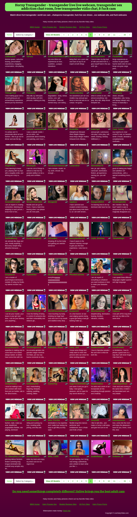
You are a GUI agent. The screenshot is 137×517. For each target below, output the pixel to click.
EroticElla (73, 129)
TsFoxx (29, 56)
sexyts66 (95, 420)
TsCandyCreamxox (56, 166)
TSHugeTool (10, 93)
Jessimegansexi (33, 347)
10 (109, 35)
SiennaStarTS (97, 166)
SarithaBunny (11, 238)
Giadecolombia (76, 93)
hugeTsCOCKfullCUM (79, 384)
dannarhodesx (32, 456)
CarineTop (52, 384)
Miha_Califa (53, 456)
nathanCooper (11, 311)
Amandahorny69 (12, 202)
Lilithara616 (10, 56)
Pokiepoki (30, 93)
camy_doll (74, 347)
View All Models (53, 35)
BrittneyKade (75, 56)
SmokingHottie (119, 202)
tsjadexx (73, 202)
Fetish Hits (67, 511)
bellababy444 (32, 384)
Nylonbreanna (11, 420)
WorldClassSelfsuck (57, 311)
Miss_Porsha (54, 420)
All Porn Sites (84, 27)
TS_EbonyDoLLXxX (14, 456)
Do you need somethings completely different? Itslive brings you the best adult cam (68, 491)
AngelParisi (10, 166)
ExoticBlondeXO (33, 238)
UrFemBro (52, 238)
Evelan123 (74, 311)
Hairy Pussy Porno (100, 27)
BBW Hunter (35, 27)
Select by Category (24, 35)
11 (114, 35)
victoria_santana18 (35, 129)
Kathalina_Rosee (55, 347)
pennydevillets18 (77, 238)
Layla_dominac (98, 238)
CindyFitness (11, 384)
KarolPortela (118, 347)
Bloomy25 (31, 166)
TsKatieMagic (119, 238)
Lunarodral (74, 166)
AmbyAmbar (10, 129)
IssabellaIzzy (97, 456)
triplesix (116, 311)
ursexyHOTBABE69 (121, 166)
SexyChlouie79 (12, 347)
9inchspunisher (98, 56)
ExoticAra (95, 275)
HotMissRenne (97, 347)
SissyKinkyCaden (34, 202)
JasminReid (53, 93)
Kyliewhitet (31, 275)
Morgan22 (52, 202)
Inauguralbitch (97, 202)
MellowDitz (53, 129)
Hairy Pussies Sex (49, 27)
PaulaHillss (118, 56)
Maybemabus (97, 384)
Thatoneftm (118, 275)
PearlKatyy (74, 456)
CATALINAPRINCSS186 (58, 56)
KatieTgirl (95, 129)
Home (9, 35)
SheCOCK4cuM (33, 311)
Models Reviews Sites (67, 27)
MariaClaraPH (32, 420)
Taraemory (117, 93)
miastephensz (119, 420)
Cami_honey (118, 129)
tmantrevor (74, 420)
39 (125, 35)
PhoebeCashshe (76, 275)
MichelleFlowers (55, 275)
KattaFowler (96, 93)
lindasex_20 (118, 456)
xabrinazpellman (120, 384)
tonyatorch (10, 275)
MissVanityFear (98, 311)
